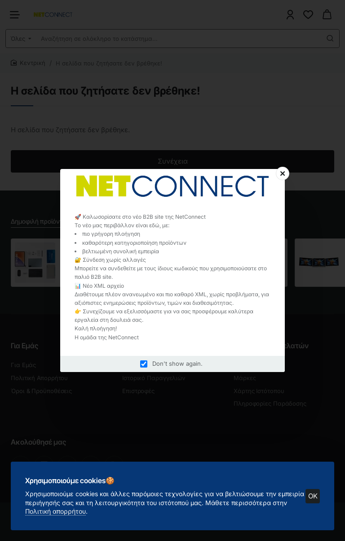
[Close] (282, 173)
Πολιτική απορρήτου (55, 511)
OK (313, 496)
